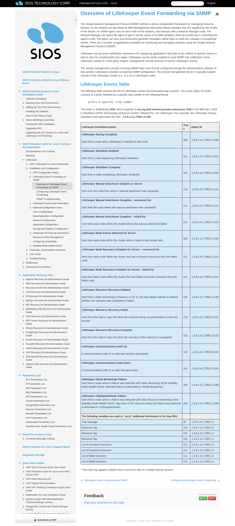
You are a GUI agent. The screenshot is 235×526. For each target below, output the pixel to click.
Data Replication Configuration (48, 216)
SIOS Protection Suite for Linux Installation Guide (38, 92)
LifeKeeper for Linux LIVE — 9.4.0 (99, 3)
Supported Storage (33, 455)
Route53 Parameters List (38, 413)
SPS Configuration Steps (43, 173)
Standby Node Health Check (45, 246)
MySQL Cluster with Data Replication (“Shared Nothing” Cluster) (42, 500)
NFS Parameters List (36, 396)
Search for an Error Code (35, 434)
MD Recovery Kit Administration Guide (43, 305)
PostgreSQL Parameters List (40, 405)
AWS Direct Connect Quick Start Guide (44, 467)
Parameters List (29, 375)
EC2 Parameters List (36, 379)
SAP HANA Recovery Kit (36, 479)
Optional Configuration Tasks (45, 207)
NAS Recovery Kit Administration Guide (44, 316)
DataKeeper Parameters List (40, 422)
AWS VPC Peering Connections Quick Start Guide (46, 488)
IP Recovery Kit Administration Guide (42, 296)
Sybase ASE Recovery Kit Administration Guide (44, 365)
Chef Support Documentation (39, 483)
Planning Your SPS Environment (40, 103)
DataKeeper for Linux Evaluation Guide (44, 495)
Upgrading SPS (34, 128)
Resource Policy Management (48, 237)
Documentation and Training (40, 151)
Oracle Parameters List (37, 400)
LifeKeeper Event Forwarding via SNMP (47, 178)
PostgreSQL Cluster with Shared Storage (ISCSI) (45, 507)
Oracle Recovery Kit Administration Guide (45, 328)
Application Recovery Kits (35, 275)
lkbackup (30, 155)
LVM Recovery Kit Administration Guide (44, 292)
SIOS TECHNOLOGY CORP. (48, 3)
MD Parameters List (36, 388)
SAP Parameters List (36, 417)
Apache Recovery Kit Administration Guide (45, 279)
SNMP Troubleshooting (48, 199)
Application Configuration (46, 224)
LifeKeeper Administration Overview (45, 250)
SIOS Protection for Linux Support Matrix (46, 446)
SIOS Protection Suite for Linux (40, 71)
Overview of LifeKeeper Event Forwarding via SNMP (51, 186)
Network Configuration (44, 220)
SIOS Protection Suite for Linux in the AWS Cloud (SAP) (45, 472)
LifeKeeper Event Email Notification (49, 203)
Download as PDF (45, 520)
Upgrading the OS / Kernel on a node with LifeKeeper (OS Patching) (47, 134)
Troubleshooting (35, 258)
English (212, 3)
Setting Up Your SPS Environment (41, 107)
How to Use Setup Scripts (39, 115)
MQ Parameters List (36, 392)
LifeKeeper (29, 160)
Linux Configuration (43, 211)
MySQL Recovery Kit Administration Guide (45, 300)
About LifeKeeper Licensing (38, 120)
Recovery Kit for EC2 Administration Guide (45, 288)
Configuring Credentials (45, 241)
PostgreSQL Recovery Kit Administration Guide (44, 333)
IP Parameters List (35, 384)
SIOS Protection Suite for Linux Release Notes (45, 82)
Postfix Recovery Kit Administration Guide (45, 340)
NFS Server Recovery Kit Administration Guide (44, 322)
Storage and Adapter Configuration (50, 228)
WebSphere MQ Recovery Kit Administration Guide (46, 310)
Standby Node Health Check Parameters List (49, 426)
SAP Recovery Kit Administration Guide (44, 352)
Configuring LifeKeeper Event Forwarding (51, 193)
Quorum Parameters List (38, 409)
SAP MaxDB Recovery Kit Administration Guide (44, 358)
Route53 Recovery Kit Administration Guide (46, 344)
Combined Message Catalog (38, 439)
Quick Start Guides (31, 463)
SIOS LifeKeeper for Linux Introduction (47, 164)
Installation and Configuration (42, 168)
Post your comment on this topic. (104, 502)
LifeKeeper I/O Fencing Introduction (49, 233)
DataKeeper (30, 263)
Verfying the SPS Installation (40, 124)
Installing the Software (37, 111)
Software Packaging (36, 98)
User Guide (33, 254)
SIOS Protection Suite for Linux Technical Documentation (44, 145)
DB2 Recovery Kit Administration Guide (44, 283)
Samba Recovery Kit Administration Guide (45, 348)
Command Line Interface (36, 267)
